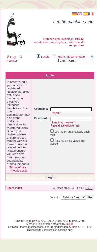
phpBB (33, 220)
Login (11, 57)
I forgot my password (63, 122)
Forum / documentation (69, 56)
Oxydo (69, 223)
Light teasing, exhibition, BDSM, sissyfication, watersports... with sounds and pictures (59, 42)
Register (14, 59)
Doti (74, 226)
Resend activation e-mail (65, 125)
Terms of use (17, 167)
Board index (14, 188)
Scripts (43, 56)
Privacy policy (18, 170)
